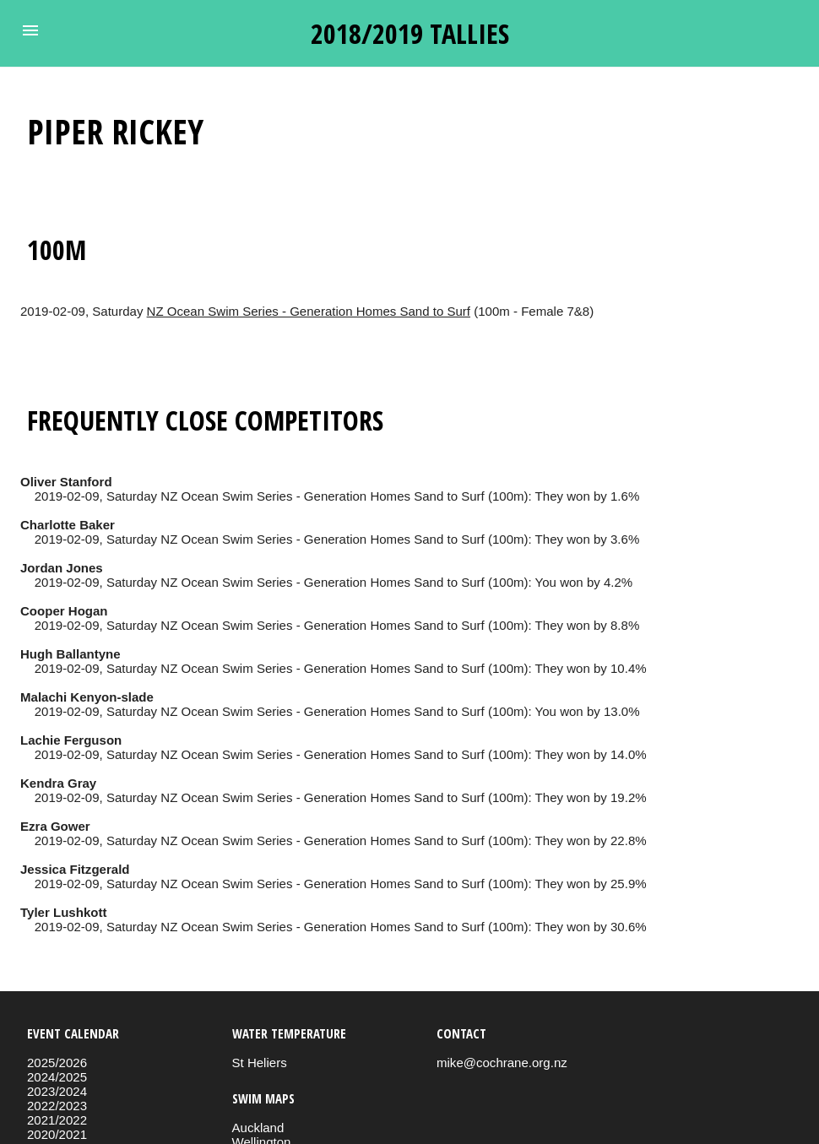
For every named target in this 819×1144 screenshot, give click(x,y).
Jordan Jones (61, 568)
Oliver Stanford (66, 481)
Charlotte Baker (67, 525)
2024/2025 (57, 1077)
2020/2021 (57, 1134)
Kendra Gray (58, 783)
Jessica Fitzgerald (75, 869)
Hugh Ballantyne (70, 654)
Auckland (258, 1127)
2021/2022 (57, 1120)
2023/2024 (57, 1091)
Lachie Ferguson (71, 740)
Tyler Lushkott (63, 912)
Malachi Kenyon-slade (87, 697)
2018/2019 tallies (410, 33)
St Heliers (259, 1062)
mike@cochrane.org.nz (502, 1062)
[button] (30, 30)
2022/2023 (57, 1105)
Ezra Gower (55, 826)
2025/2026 (57, 1062)
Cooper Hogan (64, 611)
